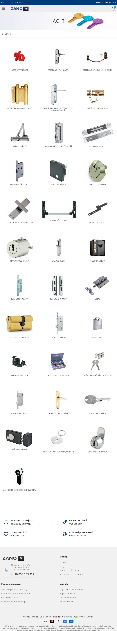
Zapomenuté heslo (69, 593)
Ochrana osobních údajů (13, 601)
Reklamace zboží (9, 597)
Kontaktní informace (70, 570)
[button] (113, 8)
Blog (62, 566)
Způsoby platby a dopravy (14, 589)
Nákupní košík (66, 601)
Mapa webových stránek (72, 574)
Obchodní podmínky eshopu (15, 593)
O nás (63, 562)
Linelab (90, 616)
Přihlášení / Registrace (106, 2)
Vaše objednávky (68, 597)
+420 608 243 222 (22, 574)
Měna (3, 2)
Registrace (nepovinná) (71, 589)
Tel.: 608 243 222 (19, 2)
